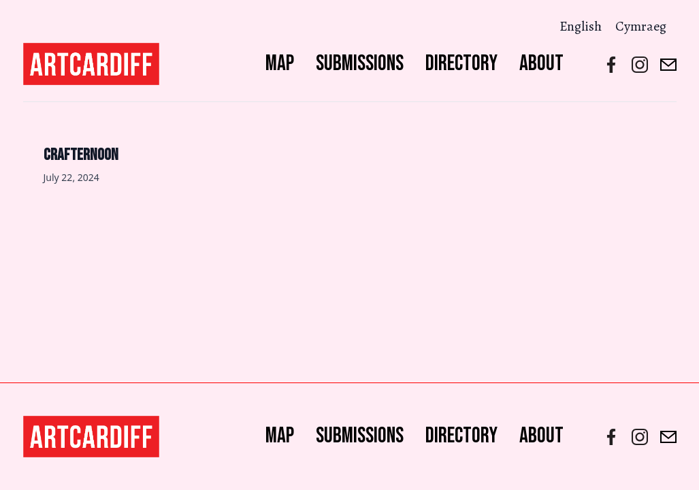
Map (279, 63)
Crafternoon (81, 155)
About (541, 63)
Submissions (360, 63)
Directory (461, 63)
